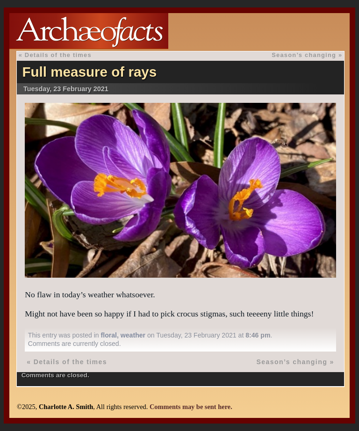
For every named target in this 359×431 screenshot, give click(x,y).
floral (109, 335)
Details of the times (58, 54)
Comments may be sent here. (191, 406)
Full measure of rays (89, 71)
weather (133, 335)
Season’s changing (304, 54)
